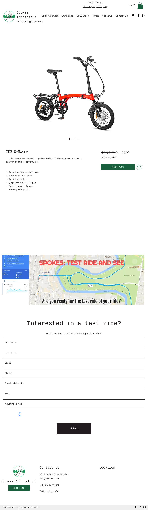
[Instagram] (144, 15)
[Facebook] (138, 15)
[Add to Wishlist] (139, 167)
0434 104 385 (51, 491)
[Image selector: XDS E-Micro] (69, 138)
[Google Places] (133, 15)
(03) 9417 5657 (95, 2)
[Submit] (74, 428)
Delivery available (109, 157)
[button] (140, 5)
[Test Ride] (19, 488)
